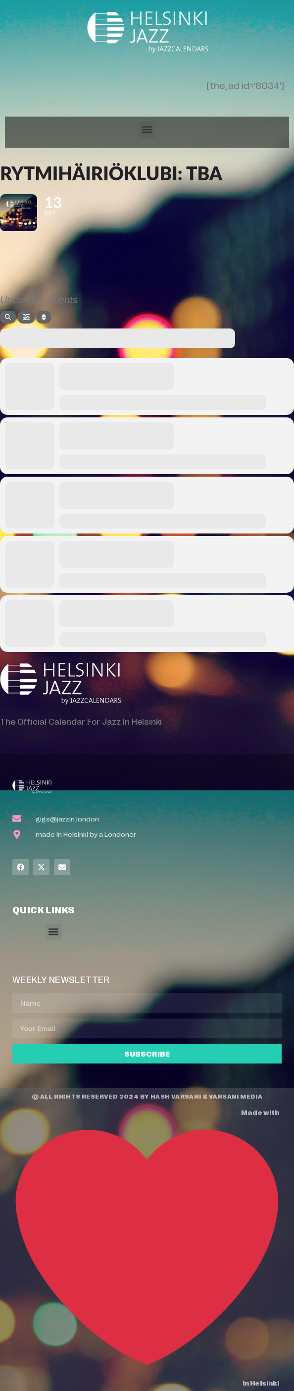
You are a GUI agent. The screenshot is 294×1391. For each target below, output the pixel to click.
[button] (147, 130)
